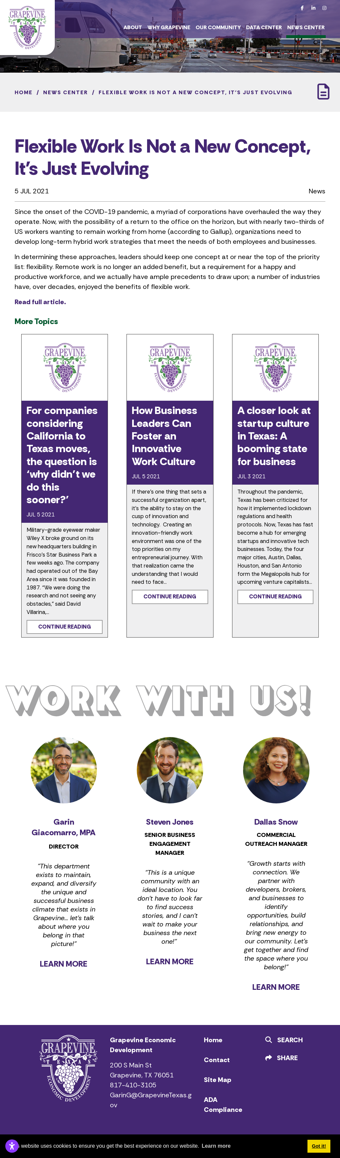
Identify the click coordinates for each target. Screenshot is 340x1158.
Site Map (217, 1079)
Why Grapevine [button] (168, 27)
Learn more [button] (216, 1146)
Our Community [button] (218, 27)
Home (213, 1040)
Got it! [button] (319, 1146)
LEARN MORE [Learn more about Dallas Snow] (276, 987)
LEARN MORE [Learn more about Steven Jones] (170, 961)
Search (284, 1040)
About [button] (133, 27)
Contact (217, 1060)
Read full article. (40, 302)
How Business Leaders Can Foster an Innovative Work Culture (164, 435)
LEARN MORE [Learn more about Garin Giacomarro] (63, 964)
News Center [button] (306, 27)
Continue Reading (64, 626)
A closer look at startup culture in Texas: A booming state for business (274, 435)
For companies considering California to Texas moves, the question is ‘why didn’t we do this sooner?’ (62, 455)
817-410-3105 (133, 1085)
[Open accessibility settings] (12, 1146)
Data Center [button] (264, 27)
